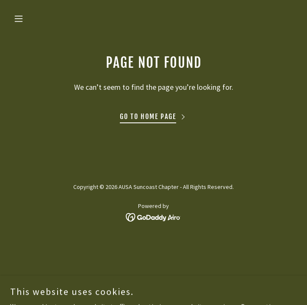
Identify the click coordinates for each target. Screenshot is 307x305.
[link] (153, 216)
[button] (31, 18)
